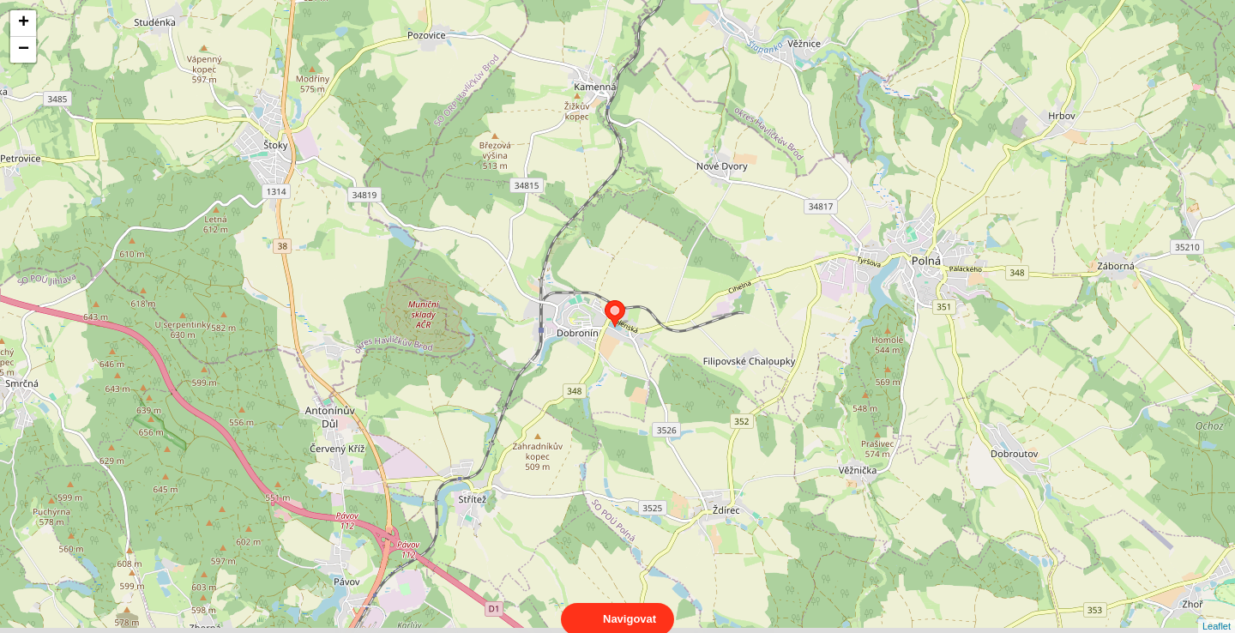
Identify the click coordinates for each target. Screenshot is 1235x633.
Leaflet (1216, 611)
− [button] (23, 50)
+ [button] (23, 23)
